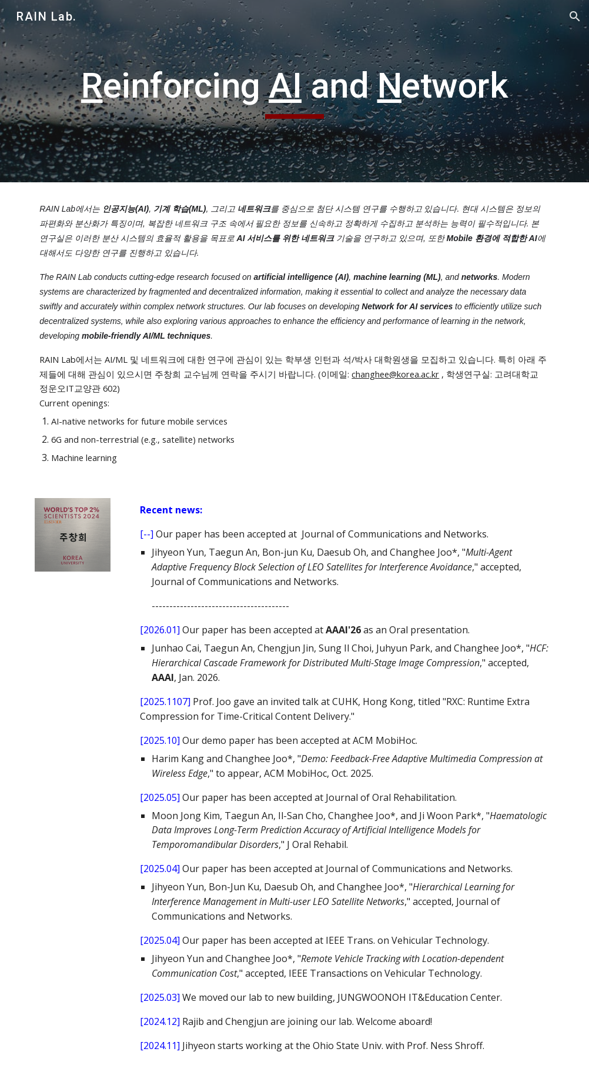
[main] (294, 91)
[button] (575, 16)
